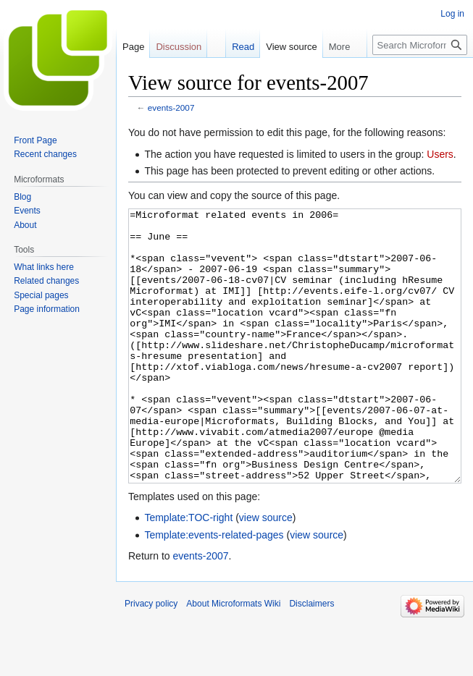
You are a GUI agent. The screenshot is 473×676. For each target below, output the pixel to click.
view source (266, 572)
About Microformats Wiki (233, 658)
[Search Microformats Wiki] (419, 45)
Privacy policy (151, 658)
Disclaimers (311, 658)
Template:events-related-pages (213, 589)
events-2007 (171, 107)
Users (440, 154)
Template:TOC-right (188, 572)
